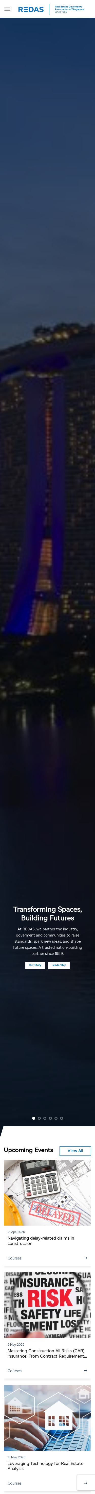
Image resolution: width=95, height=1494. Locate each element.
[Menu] (7, 9)
